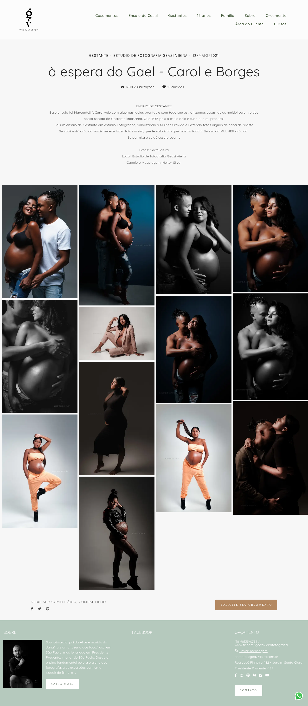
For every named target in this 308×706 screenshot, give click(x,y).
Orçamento (276, 15)
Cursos (280, 24)
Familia (228, 15)
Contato (248, 690)
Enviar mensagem (253, 651)
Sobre (250, 15)
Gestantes (177, 15)
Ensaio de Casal (143, 15)
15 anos (204, 15)
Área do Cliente (249, 24)
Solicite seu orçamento (246, 604)
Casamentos (107, 15)
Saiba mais (62, 684)
